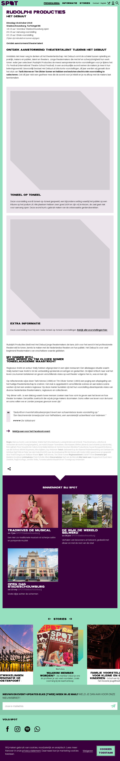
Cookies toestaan (106, 750)
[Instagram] (17, 729)
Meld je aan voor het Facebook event (31, 431)
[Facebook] (7, 729)
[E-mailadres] (60, 706)
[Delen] (9, 469)
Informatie (69, 3)
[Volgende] (70, 619)
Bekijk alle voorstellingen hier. (92, 329)
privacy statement (31, 750)
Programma (52, 3)
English (103, 3)
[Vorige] (49, 619)
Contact (96, 3)
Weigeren (88, 750)
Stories (85, 3)
